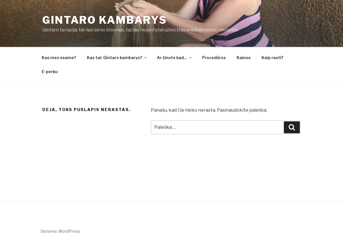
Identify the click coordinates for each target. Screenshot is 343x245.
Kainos (244, 57)
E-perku (50, 71)
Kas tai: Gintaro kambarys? (117, 57)
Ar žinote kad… (175, 57)
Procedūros (214, 57)
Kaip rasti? (272, 57)
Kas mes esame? (59, 57)
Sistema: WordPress (60, 231)
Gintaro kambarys (104, 20)
